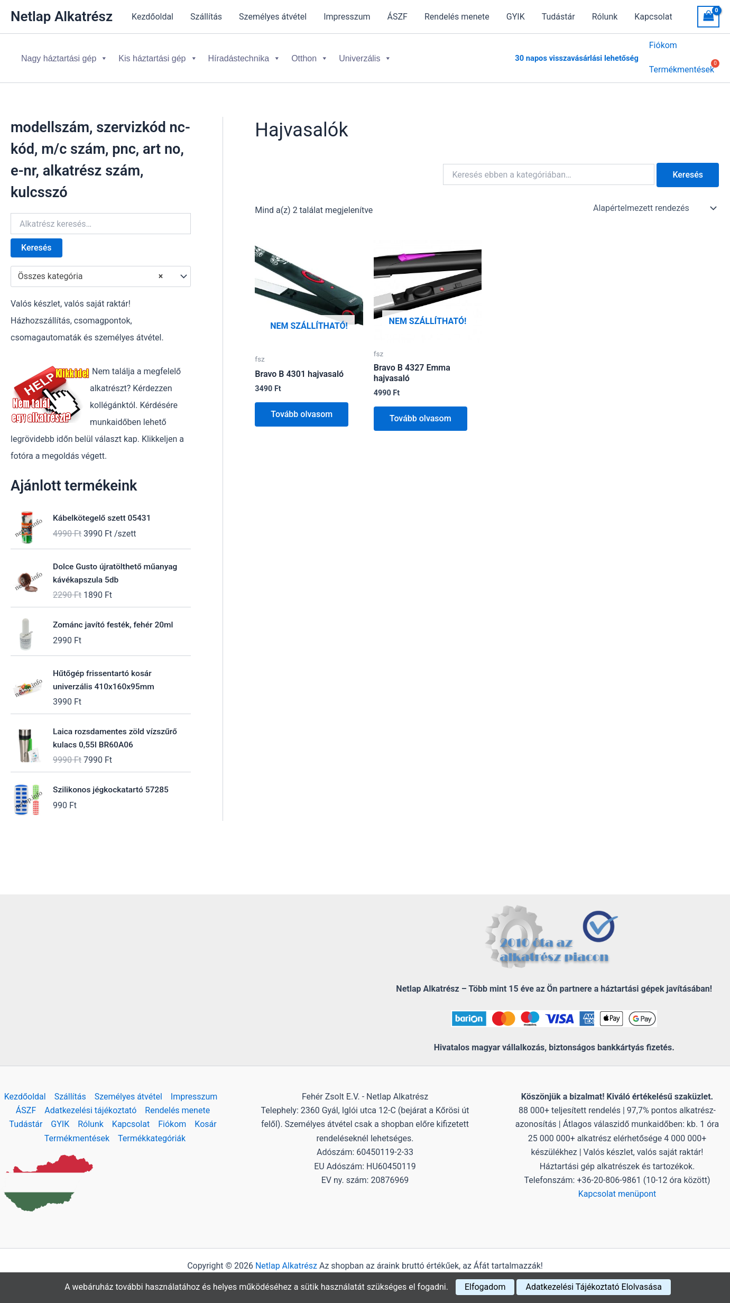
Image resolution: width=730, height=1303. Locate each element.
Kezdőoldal (152, 17)
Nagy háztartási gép (64, 55)
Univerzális (365, 55)
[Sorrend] (654, 201)
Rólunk (605, 17)
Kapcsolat (653, 17)
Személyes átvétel (273, 17)
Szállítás (206, 17)
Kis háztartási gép (157, 55)
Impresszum (347, 17)
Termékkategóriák (152, 1138)
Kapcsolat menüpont (617, 1194)
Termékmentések (76, 1138)
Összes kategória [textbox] (90, 270)
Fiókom (663, 48)
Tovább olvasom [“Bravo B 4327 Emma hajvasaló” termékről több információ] (420, 412)
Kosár (205, 1124)
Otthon (309, 55)
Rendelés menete (456, 17)
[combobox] (101, 270)
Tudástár (558, 17)
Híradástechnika (244, 55)
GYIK (515, 17)
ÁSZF (397, 17)
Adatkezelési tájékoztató (90, 1110)
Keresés (36, 241)
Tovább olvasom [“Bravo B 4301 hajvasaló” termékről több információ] (301, 408)
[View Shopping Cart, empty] (708, 16)
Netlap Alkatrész (62, 16)
